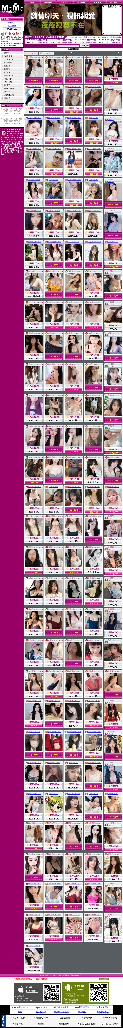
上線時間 (7, 69)
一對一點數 (8, 82)
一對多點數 (8, 79)
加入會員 (12, 26)
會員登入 (12, 22)
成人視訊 (7, 101)
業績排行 (7, 53)
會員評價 (7, 66)
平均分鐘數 (8, 63)
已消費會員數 (9, 59)
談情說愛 (7, 98)
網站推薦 (7, 92)
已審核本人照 (9, 95)
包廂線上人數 (9, 75)
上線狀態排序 (9, 88)
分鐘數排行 (8, 56)
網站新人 (7, 85)
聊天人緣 (7, 72)
